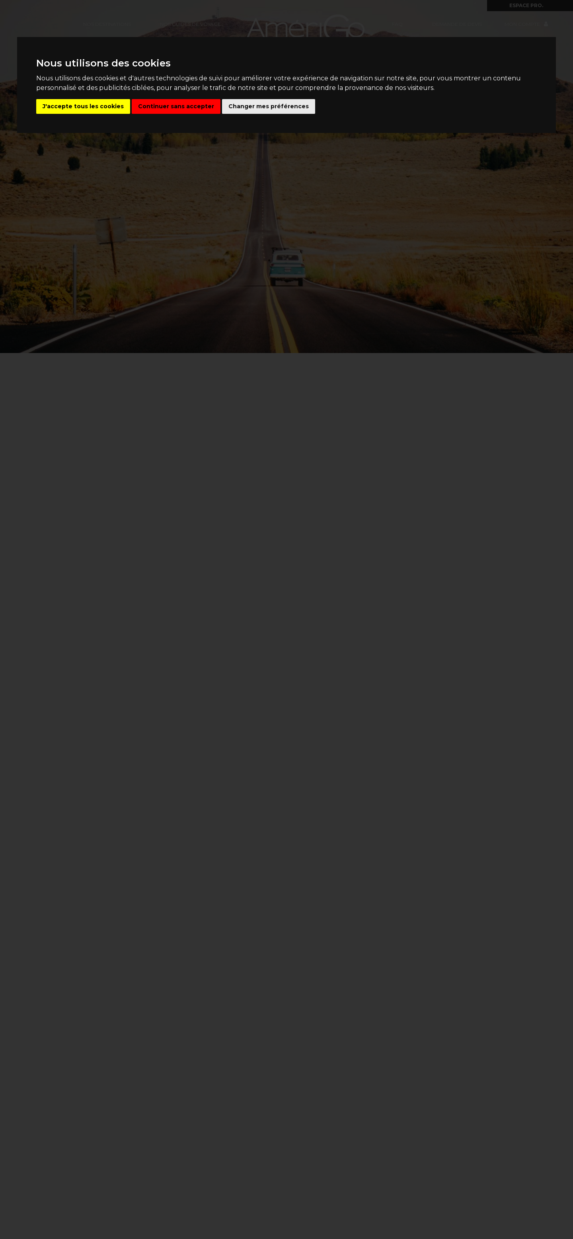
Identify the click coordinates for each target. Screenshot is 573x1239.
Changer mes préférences (268, 106)
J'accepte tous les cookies (83, 106)
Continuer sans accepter (176, 106)
